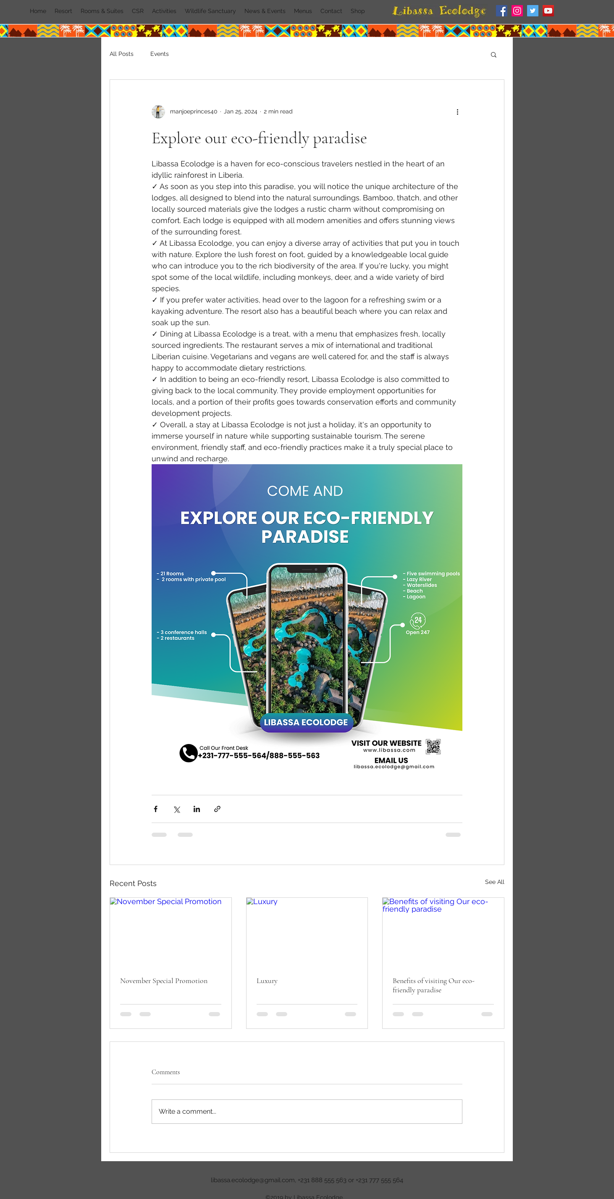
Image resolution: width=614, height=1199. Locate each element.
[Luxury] (307, 932)
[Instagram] (517, 10)
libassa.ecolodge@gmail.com (253, 1180)
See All (494, 881)
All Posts (122, 53)
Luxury (267, 980)
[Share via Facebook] (156, 809)
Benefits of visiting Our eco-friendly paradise (434, 985)
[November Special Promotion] (170, 932)
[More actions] (457, 112)
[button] (494, 54)
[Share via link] (217, 809)
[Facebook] (501, 10)
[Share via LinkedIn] (197, 809)
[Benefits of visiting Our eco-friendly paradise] (443, 932)
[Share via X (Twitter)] (176, 809)
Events (159, 53)
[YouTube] (548, 10)
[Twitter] (532, 10)
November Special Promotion (163, 980)
